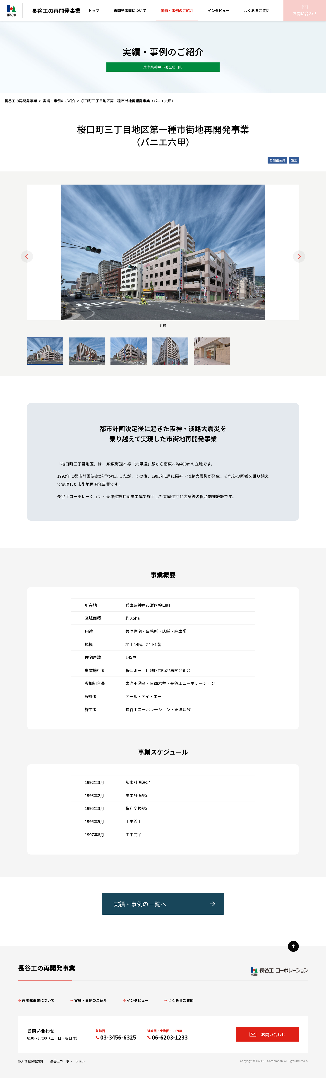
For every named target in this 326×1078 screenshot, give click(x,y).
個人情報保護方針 (30, 1061)
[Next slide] (299, 256)
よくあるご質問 (256, 10)
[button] (45, 351)
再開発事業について (130, 10)
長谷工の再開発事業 (21, 100)
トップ (93, 10)
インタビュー (219, 10)
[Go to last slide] (27, 256)
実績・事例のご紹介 (177, 10)
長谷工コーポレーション (67, 1061)
